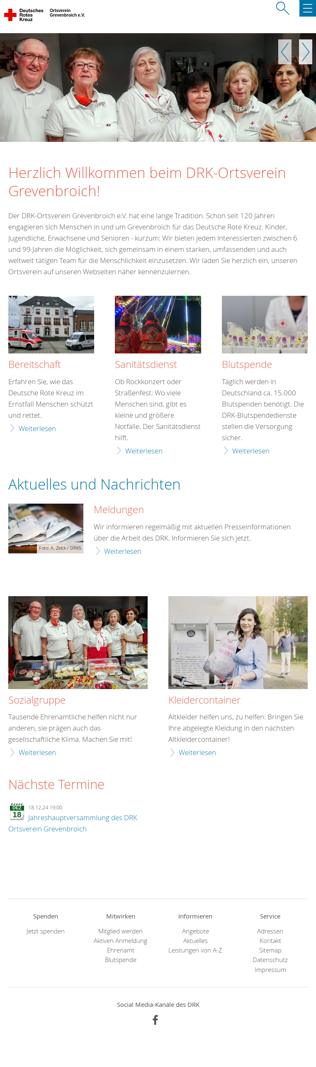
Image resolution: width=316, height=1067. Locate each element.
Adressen (270, 931)
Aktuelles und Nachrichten (94, 484)
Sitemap (270, 950)
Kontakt (270, 941)
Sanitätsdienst (146, 364)
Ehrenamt (120, 950)
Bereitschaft (34, 364)
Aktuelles (195, 941)
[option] (158, 87)
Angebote (195, 931)
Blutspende (247, 364)
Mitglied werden (120, 931)
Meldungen (119, 510)
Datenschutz (270, 960)
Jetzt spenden (46, 931)
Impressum (270, 970)
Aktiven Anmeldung (120, 941)
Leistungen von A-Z (195, 950)
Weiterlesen (37, 428)
